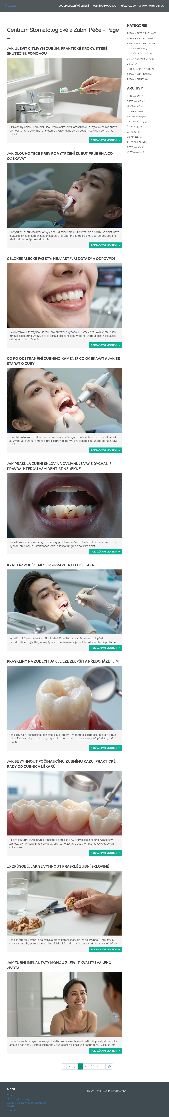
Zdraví (132, 64)
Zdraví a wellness (140, 38)
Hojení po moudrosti (104, 5)
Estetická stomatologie (143, 43)
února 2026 (135, 106)
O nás (10, 1095)
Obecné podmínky (18, 1099)
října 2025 (134, 126)
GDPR (10, 1106)
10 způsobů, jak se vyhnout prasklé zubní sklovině (58, 866)
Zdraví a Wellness (139, 74)
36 (109, 1066)
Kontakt (11, 1110)
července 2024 (137, 142)
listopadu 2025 (137, 121)
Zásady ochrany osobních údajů (26, 1102)
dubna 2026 (135, 96)
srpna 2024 (134, 137)
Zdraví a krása (137, 48)
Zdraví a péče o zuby (141, 33)
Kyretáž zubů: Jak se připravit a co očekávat (51, 565)
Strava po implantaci (151, 5)
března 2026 (136, 101)
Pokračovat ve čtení (105, 140)
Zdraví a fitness (137, 79)
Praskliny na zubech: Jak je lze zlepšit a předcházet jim (63, 661)
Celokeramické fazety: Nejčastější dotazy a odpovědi (61, 259)
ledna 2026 (135, 111)
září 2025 (133, 132)
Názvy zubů (128, 5)
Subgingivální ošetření (74, 5)
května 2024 (135, 152)
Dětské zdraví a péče (140, 69)
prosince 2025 (137, 116)
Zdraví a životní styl (140, 59)
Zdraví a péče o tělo (140, 53)
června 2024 (135, 147)
